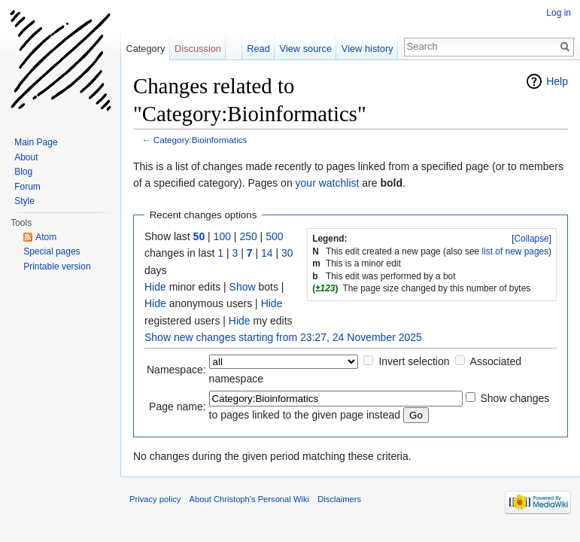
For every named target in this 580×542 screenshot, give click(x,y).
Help (557, 81)
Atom (45, 237)
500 (274, 236)
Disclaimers (339, 499)
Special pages (51, 251)
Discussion (198, 48)
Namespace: (176, 370)
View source (306, 48)
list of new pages (515, 251)
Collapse (531, 238)
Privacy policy (155, 499)
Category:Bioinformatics (200, 140)
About (26, 157)
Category (145, 48)
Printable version (56, 266)
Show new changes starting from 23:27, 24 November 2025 (283, 337)
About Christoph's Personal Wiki (249, 499)
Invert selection (413, 361)
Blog (23, 171)
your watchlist (328, 183)
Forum (27, 186)
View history (367, 48)
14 (267, 253)
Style (24, 201)
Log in (558, 13)
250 (248, 236)
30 (287, 253)
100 (222, 236)
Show (242, 287)
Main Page (35, 142)
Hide (155, 287)
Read (258, 48)
